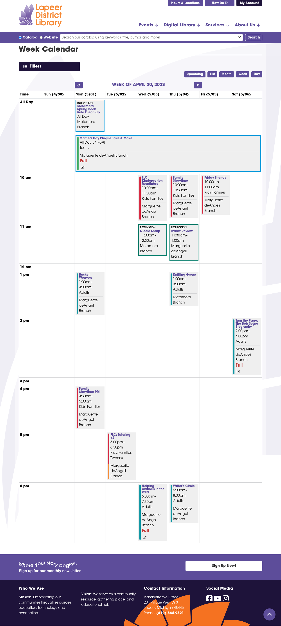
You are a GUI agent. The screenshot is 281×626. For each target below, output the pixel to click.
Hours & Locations (185, 3)
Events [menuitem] (146, 25)
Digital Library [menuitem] (179, 25)
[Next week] (198, 85)
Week (242, 74)
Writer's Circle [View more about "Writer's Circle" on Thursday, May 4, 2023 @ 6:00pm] (184, 486)
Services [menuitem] (214, 25)
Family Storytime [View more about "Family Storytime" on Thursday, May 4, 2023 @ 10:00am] (180, 179)
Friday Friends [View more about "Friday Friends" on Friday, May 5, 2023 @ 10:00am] (215, 177)
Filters (36, 66)
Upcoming (195, 74)
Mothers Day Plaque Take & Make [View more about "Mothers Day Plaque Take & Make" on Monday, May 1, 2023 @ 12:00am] (106, 138)
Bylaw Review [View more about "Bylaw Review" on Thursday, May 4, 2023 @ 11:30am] (182, 231)
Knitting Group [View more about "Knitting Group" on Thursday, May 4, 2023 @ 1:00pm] (184, 274)
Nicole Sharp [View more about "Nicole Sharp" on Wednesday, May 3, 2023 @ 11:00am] (150, 231)
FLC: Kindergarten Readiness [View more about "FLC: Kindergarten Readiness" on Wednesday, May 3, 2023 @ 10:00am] (152, 181)
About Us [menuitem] (245, 25)
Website (50, 37)
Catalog (30, 37)
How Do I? (220, 3)
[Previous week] (79, 85)
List (212, 74)
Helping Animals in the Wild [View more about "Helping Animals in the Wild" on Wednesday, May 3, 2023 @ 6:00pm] (153, 489)
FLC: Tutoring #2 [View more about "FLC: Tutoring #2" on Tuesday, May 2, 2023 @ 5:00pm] (120, 437)
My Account (249, 3)
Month (227, 74)
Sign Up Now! (224, 566)
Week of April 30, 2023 (138, 85)
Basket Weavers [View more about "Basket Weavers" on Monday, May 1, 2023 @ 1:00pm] (85, 276)
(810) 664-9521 (170, 613)
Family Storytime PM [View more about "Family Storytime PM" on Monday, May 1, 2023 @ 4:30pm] (89, 391)
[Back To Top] (269, 614)
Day (257, 74)
